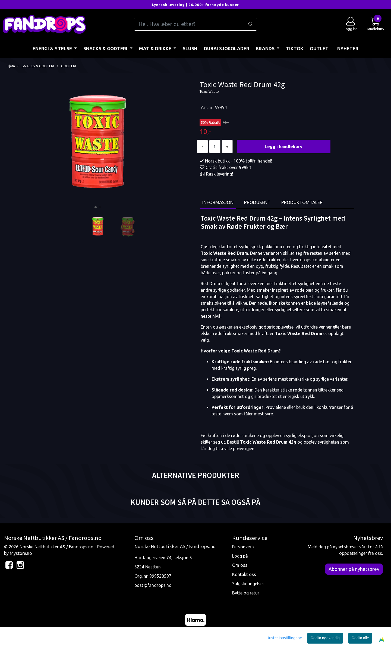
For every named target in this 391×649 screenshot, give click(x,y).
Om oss (239, 565)
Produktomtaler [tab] (302, 202)
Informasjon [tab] (218, 202)
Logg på (240, 555)
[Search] (195, 24)
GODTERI (66, 66)
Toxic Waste (209, 91)
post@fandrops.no (153, 585)
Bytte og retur (245, 592)
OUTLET (319, 48)
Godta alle (360, 638)
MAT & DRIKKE (155, 48)
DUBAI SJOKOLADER (226, 48)
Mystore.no (21, 553)
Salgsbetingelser (248, 583)
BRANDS (266, 48)
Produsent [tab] (257, 202)
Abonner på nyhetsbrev (354, 569)
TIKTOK (294, 48)
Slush (190, 48)
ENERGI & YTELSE (53, 48)
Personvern (243, 546)
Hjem (11, 66)
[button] (95, 207)
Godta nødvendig (325, 638)
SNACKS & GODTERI (105, 48)
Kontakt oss (244, 574)
